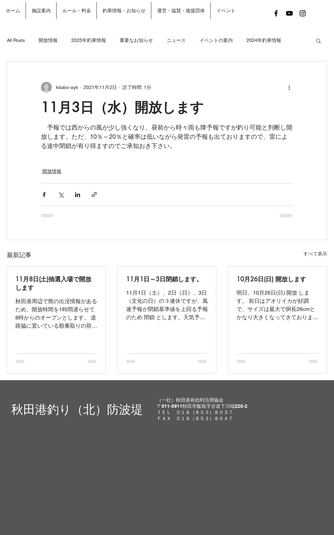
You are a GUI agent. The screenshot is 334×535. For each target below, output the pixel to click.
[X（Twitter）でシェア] (61, 194)
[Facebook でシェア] (44, 194)
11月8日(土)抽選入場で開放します (53, 283)
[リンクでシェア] (94, 194)
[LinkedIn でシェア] (77, 194)
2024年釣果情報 (263, 40)
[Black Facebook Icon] (276, 13)
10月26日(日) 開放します (271, 279)
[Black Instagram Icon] (303, 13)
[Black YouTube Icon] (289, 13)
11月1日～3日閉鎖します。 (164, 279)
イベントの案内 (216, 40)
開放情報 (48, 40)
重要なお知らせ (136, 40)
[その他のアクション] (289, 87)
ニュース (176, 40)
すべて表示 (315, 253)
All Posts (16, 40)
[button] (318, 40)
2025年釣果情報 (88, 40)
